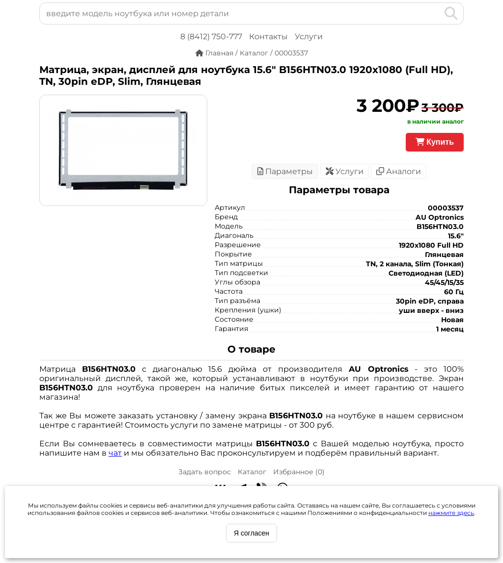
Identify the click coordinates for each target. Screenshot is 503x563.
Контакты (268, 36)
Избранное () (299, 471)
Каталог (252, 471)
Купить (435, 142)
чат (115, 453)
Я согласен (251, 533)
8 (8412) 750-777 (211, 36)
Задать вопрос (204, 471)
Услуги (309, 36)
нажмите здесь (451, 512)
